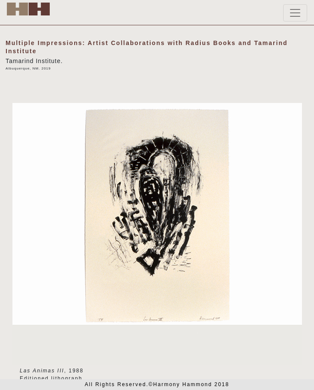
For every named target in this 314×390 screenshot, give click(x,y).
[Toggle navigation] (295, 12)
